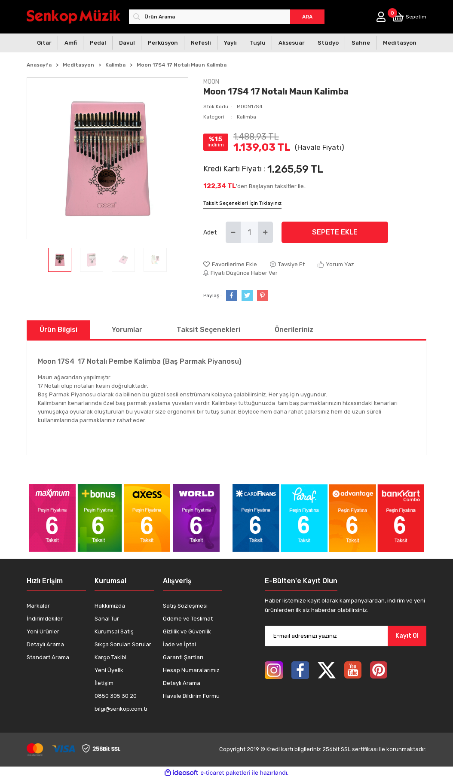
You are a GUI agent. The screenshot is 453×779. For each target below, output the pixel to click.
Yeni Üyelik (109, 670)
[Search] (226, 16)
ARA (307, 17)
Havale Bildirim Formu (191, 696)
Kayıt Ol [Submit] (407, 635)
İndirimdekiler (45, 618)
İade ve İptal (179, 644)
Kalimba (246, 117)
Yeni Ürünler (43, 631)
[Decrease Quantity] (233, 232)
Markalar (38, 606)
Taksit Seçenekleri (208, 330)
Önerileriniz (294, 330)
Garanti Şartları (183, 657)
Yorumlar (127, 330)
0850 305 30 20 (116, 696)
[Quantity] (249, 232)
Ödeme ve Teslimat (188, 618)
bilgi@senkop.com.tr (121, 709)
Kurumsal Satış (114, 631)
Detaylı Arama (45, 644)
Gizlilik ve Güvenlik (187, 631)
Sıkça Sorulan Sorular (123, 644)
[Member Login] (381, 17)
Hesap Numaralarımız (191, 670)
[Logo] (73, 16)
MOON (211, 81)
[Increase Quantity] (265, 232)
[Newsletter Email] (345, 636)
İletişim (104, 683)
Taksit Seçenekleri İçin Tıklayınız (242, 203)
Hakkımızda (110, 606)
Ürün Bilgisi (58, 330)
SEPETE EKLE (335, 232)
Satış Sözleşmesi (185, 606)
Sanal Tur (107, 618)
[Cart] (409, 16)
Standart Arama (48, 657)
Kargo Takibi (110, 657)
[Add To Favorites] (230, 264)
